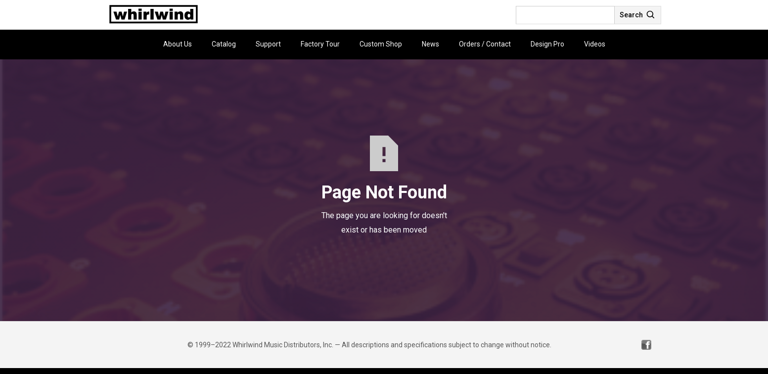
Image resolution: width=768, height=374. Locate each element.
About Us (177, 44)
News (430, 44)
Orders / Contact (485, 44)
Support (268, 44)
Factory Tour (320, 44)
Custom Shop (381, 44)
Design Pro (547, 44)
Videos (594, 44)
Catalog (224, 44)
